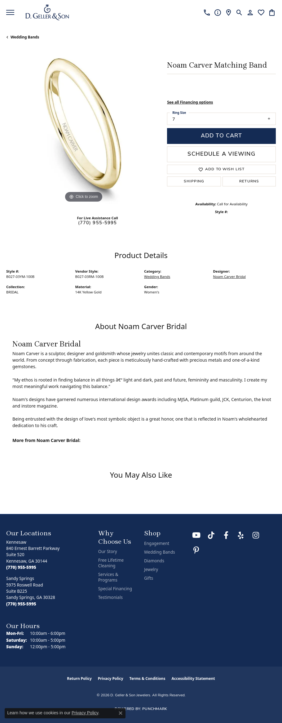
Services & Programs (108, 577)
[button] (239, 12)
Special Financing (115, 588)
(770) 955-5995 (97, 223)
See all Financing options (190, 102)
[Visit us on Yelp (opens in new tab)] (241, 535)
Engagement (156, 543)
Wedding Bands (25, 37)
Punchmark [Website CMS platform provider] (154, 709)
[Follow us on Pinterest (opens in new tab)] (196, 550)
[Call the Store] (21, 567)
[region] (83, 126)
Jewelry (151, 569)
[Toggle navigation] (10, 12)
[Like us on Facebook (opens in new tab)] (226, 535)
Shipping (194, 181)
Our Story (107, 551)
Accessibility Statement (193, 678)
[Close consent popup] (120, 713)
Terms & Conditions (147, 678)
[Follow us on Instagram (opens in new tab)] (255, 535)
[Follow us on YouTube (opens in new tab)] (196, 535)
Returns (249, 181)
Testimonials (110, 597)
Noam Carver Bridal (229, 276)
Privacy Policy (110, 678)
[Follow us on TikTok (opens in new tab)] (211, 535)
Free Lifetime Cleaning (111, 563)
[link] (207, 12)
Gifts (148, 578)
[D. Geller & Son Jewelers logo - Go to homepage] (47, 12)
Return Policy (79, 678)
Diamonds (154, 561)
